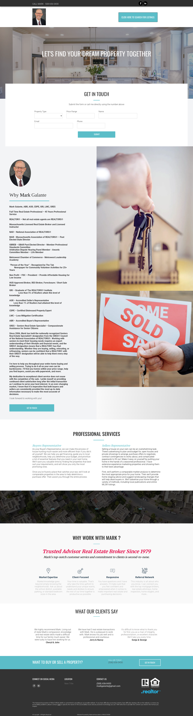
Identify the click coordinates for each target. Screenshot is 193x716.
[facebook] (141, 3)
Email (36, 121)
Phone (80, 121)
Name (101, 111)
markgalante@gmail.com (108, 686)
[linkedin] (145, 3)
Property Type (40, 111)
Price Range (71, 111)
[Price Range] (80, 115)
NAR (59, 704)
